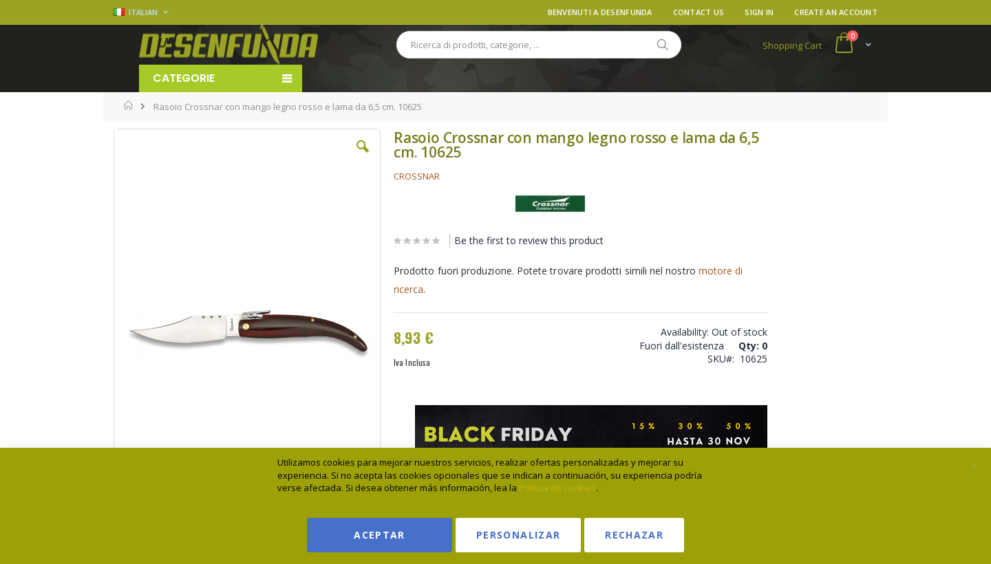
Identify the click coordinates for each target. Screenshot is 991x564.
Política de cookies (557, 487)
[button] (329, 156)
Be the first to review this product (494, 240)
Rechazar (634, 534)
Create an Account (835, 12)
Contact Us (699, 12)
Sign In (759, 12)
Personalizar (518, 534)
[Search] (662, 44)
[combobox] (538, 44)
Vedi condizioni (773, 202)
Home (129, 105)
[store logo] (228, 45)
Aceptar (379, 534)
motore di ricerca (397, 289)
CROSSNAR (382, 176)
